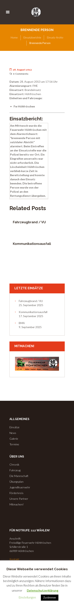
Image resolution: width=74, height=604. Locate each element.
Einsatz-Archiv (55, 37)
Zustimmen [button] (49, 597)
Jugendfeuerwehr (19, 487)
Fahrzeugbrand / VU (29, 222)
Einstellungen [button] (27, 597)
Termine (14, 444)
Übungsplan (16, 481)
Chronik (14, 464)
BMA (22, 323)
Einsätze (14, 427)
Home (14, 37)
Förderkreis (16, 493)
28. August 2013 (20, 69)
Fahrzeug (15, 470)
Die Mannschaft (18, 476)
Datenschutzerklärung (42, 590)
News (12, 433)
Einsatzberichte (32, 37)
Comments (19, 73)
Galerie (13, 438)
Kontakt (14, 559)
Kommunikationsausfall (32, 244)
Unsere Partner (18, 498)
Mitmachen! (16, 504)
